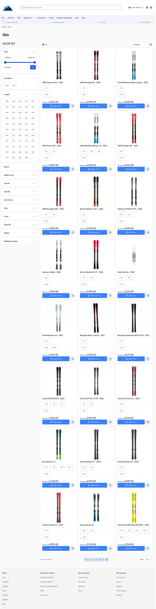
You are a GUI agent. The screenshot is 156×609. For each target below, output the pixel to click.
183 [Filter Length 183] (33, 152)
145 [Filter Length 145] (13, 112)
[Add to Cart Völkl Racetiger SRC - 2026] (56, 232)
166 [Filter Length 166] (20, 135)
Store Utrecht (83, 577)
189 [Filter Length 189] (20, 158)
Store (83, 18)
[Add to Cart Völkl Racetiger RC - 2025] (131, 169)
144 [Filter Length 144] (7, 112)
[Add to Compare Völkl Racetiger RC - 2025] (148, 169)
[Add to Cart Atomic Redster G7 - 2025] (56, 548)
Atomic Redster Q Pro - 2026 (91, 209)
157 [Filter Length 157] (26, 124)
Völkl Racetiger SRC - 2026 (53, 209)
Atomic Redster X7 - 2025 (90, 462)
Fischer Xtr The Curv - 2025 (129, 398)
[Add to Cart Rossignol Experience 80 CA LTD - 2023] (131, 358)
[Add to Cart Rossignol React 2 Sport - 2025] (93, 358)
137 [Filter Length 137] (26, 101)
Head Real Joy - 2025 (126, 272)
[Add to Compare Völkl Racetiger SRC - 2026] (72, 232)
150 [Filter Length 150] (13, 118)
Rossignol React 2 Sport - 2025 (92, 335)
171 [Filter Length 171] (20, 141)
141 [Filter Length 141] (20, 107)
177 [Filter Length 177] (26, 146)
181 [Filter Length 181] (20, 152)
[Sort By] (140, 44)
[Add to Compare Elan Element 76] (72, 485)
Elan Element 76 (48, 462)
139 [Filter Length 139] (7, 107)
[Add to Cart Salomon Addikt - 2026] (56, 295)
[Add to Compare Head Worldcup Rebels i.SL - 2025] (110, 169)
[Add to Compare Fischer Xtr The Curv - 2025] (148, 422)
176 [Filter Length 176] (20, 146)
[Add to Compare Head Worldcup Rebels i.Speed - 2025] (148, 106)
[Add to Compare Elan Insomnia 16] (110, 548)
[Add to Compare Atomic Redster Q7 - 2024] (148, 485)
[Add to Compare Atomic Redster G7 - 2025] (72, 548)
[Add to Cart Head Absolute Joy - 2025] (56, 358)
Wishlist (119, 595)
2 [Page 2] (93, 559)
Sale (4, 604)
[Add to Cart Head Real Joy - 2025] (131, 295)
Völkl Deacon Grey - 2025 (52, 82)
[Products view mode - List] (46, 44)
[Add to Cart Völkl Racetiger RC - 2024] (93, 106)
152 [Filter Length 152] (26, 118)
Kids (18, 18)
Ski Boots (11, 18)
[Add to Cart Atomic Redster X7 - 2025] (93, 485)
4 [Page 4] (99, 559)
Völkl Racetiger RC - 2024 (90, 82)
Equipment (29, 18)
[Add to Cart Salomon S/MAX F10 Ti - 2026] (131, 232)
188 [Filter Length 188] (26, 158)
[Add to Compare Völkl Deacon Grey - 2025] (72, 106)
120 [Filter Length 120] (7, 101)
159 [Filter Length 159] (7, 129)
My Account (120, 577)
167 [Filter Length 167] (26, 135)
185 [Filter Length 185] (13, 158)
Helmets (5, 595)
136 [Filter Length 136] (20, 101)
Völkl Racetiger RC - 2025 (128, 146)
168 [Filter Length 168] (33, 135)
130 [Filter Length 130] (13, 101)
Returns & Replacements (49, 586)
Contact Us (44, 595)
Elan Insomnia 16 (87, 525)
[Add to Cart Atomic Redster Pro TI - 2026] (93, 295)
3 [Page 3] (96, 559)
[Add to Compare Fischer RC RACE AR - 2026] (72, 422)
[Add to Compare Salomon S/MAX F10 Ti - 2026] (148, 232)
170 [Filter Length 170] (13, 141)
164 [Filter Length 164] (7, 135)
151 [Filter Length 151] (20, 118)
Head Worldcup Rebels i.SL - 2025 (93, 146)
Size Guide (82, 582)
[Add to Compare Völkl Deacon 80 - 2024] (72, 169)
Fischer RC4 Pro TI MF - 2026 (92, 398)
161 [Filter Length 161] (20, 129)
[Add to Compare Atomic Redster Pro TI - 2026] (110, 295)
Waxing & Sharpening (64, 18)
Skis (3, 18)
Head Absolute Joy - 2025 (52, 335)
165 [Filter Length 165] (13, 135)
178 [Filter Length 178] (33, 146)
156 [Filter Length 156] (20, 124)
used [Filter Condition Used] (7, 85)
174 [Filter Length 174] (7, 146)
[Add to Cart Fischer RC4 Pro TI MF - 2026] (93, 422)
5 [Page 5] (102, 559)
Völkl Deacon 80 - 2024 (51, 146)
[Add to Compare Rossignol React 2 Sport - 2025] (110, 358)
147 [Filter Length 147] (26, 112)
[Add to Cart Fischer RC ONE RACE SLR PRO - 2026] (131, 548)
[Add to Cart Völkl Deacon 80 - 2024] (56, 169)
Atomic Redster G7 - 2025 (52, 525)
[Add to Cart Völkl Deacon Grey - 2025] (56, 106)
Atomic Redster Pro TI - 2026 (91, 272)
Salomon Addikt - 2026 (51, 272)
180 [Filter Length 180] (13, 152)
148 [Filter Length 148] (33, 112)
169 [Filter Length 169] (7, 141)
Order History (121, 591)
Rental (51, 18)
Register (119, 586)
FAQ (76, 18)
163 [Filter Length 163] (33, 129)
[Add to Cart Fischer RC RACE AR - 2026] (56, 422)
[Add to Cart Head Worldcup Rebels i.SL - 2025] (93, 169)
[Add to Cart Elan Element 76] (56, 485)
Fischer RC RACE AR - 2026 (53, 398)
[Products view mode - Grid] (43, 44)
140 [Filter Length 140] (13, 107)
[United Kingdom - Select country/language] (136, 7)
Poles (4, 591)
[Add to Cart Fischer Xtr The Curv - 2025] (131, 422)
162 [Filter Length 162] (26, 129)
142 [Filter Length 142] (26, 107)
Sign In (118, 582)
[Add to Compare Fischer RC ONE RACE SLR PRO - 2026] (148, 548)
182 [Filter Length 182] (26, 152)
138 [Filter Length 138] (33, 101)
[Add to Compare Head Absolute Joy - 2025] (72, 358)
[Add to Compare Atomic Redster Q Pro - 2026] (110, 232)
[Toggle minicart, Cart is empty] (151, 7)
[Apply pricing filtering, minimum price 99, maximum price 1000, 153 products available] (33, 67)
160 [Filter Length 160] (13, 129)
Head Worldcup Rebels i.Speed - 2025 (133, 82)
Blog (80, 591)
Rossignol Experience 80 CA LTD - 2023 (133, 335)
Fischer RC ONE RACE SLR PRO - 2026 (133, 525)
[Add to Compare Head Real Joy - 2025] (148, 295)
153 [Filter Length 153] (33, 118)
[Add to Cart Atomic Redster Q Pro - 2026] (93, 232)
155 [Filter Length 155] (13, 124)
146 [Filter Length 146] (20, 112)
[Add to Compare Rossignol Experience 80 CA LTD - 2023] (148, 358)
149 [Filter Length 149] (7, 118)
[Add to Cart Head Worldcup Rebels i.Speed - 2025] (131, 106)
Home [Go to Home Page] (4, 27)
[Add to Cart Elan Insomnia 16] (93, 548)
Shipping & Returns (47, 577)
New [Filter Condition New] (14, 85)
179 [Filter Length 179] (7, 152)
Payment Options (46, 582)
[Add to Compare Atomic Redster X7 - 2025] (110, 485)
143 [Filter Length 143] (33, 107)
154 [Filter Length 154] (7, 124)
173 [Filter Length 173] (33, 141)
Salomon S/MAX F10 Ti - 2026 (130, 209)
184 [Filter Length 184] (7, 158)
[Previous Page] (86, 559)
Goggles (5, 599)
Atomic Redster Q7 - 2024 (128, 462)
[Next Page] (107, 559)
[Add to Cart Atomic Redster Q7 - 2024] (131, 485)
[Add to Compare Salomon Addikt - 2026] (72, 295)
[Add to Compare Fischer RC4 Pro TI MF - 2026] (110, 422)
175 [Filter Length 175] (13, 146)
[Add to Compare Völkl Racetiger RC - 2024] (110, 106)
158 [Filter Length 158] (33, 124)
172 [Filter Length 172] (26, 141)
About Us (81, 586)
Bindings (6, 586)
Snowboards (41, 18)
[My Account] (147, 7)
